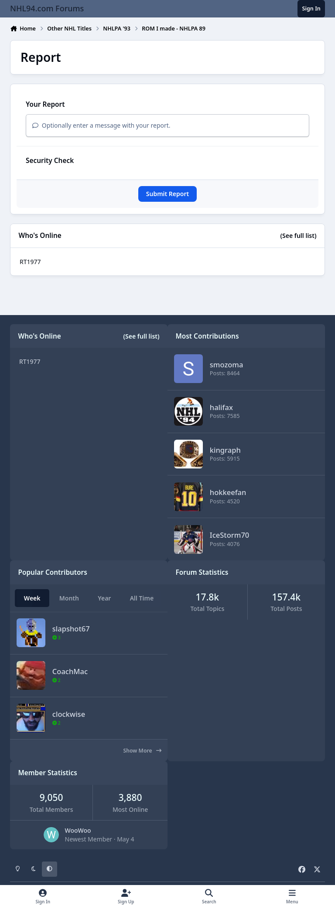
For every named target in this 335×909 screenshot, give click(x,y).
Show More (142, 750)
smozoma (226, 365)
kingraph (225, 450)
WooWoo (78, 830)
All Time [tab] (142, 598)
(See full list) (298, 235)
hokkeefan (228, 493)
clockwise (68, 714)
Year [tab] (104, 598)
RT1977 (30, 262)
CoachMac (70, 671)
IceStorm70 (229, 535)
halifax (221, 407)
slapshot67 (71, 629)
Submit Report (167, 194)
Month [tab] (69, 598)
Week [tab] (32, 598)
